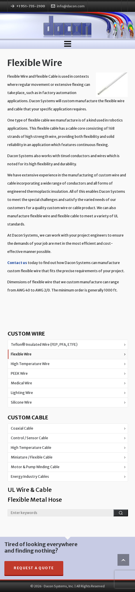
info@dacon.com (68, 6)
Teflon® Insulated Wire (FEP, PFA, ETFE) (44, 344)
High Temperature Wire (30, 364)
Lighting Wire (22, 392)
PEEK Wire (19, 373)
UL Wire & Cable (30, 489)
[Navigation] (67, 44)
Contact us (17, 263)
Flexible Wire (21, 354)
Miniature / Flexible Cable (31, 457)
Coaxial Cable (22, 428)
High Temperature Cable (31, 447)
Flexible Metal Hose (35, 499)
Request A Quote (34, 568)
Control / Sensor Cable (29, 438)
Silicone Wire (21, 402)
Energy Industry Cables (30, 476)
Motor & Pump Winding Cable (35, 467)
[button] (120, 512)
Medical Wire (21, 383)
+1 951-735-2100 (30, 6)
